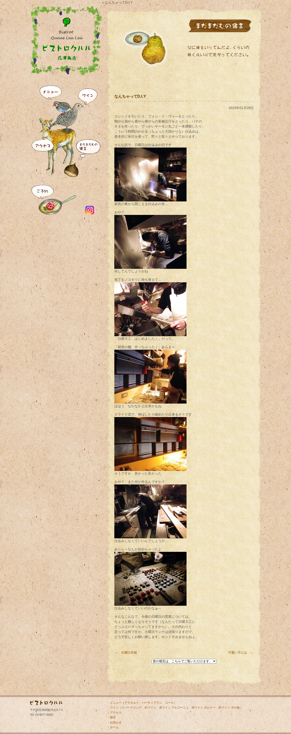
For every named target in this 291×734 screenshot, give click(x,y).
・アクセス (114, 712)
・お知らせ (114, 722)
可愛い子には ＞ (240, 652)
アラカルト (131, 702)
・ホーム (113, 727)
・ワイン (113, 707)
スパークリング (132, 707)
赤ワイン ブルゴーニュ (174, 707)
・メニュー (114, 702)
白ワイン (150, 707)
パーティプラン (152, 702)
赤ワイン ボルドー (203, 707)
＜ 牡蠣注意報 (126, 652)
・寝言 (111, 717)
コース (169, 702)
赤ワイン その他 (228, 707)
